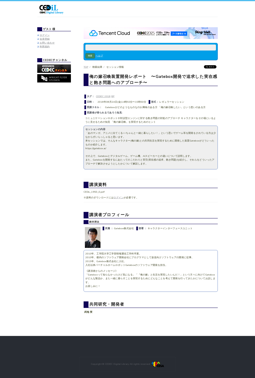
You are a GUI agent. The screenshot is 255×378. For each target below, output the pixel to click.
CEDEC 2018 (103, 96)
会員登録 (45, 39)
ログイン (118, 197)
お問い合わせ (47, 42)
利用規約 (45, 46)
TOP (86, 67)
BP (113, 96)
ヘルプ (99, 55)
